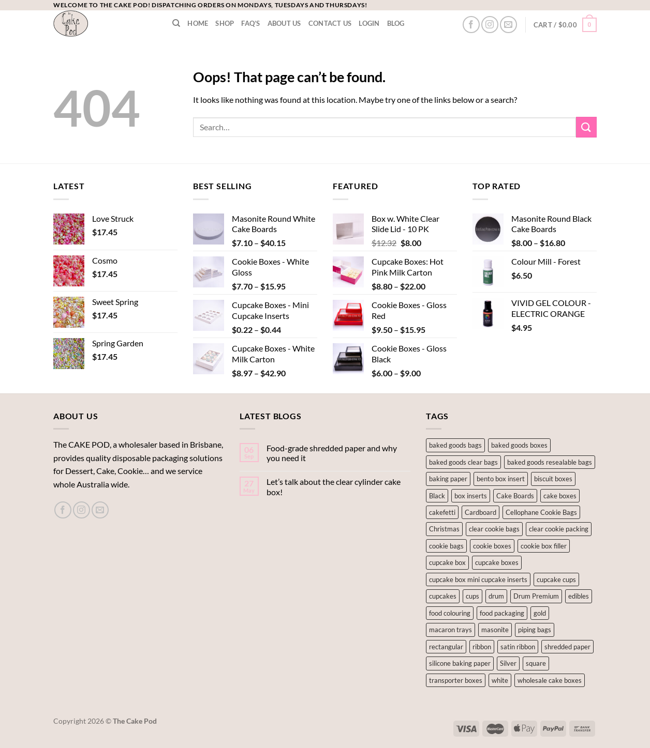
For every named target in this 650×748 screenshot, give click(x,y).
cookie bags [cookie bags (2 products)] (446, 546)
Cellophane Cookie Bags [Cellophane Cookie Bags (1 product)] (541, 512)
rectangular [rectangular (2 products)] (446, 647)
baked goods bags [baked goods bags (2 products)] (455, 445)
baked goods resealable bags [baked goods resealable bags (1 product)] (549, 462)
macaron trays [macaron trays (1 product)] (450, 629)
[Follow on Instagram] (489, 24)
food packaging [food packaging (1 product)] (502, 613)
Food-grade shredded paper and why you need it (332, 453)
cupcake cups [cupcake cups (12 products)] (556, 579)
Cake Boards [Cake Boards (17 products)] (515, 496)
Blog (396, 23)
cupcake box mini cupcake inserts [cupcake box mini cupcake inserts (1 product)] (478, 579)
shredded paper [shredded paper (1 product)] (567, 647)
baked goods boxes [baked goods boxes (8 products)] (519, 445)
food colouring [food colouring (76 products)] (449, 613)
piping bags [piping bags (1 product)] (534, 629)
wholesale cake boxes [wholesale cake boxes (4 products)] (550, 680)
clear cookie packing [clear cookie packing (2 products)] (558, 529)
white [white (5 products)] (500, 680)
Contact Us (330, 23)
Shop (224, 23)
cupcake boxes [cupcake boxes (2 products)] (497, 562)
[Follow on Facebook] (471, 24)
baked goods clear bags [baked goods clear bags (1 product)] (463, 462)
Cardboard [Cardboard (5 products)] (480, 512)
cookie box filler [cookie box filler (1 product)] (544, 546)
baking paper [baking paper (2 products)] (448, 479)
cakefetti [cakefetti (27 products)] (442, 512)
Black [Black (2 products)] (437, 496)
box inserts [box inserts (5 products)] (470, 496)
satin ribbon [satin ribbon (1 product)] (517, 647)
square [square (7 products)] (536, 663)
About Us (284, 23)
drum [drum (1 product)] (496, 596)
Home (197, 23)
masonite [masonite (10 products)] (495, 629)
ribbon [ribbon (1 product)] (481, 647)
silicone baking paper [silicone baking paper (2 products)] (460, 663)
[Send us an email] (508, 24)
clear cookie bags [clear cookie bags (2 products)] (494, 529)
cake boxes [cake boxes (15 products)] (560, 496)
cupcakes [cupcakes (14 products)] (442, 596)
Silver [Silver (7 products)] (508, 663)
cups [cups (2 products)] (472, 596)
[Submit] (586, 127)
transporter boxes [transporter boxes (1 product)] (455, 680)
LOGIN (369, 23)
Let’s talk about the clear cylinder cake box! (334, 486)
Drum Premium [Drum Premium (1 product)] (536, 596)
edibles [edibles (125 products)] (578, 596)
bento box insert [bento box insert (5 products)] (501, 479)
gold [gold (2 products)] (540, 613)
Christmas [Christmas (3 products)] (444, 529)
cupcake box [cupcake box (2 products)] (447, 562)
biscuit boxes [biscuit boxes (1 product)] (553, 479)
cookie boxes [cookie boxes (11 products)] (492, 546)
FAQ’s (250, 23)
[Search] (176, 23)
